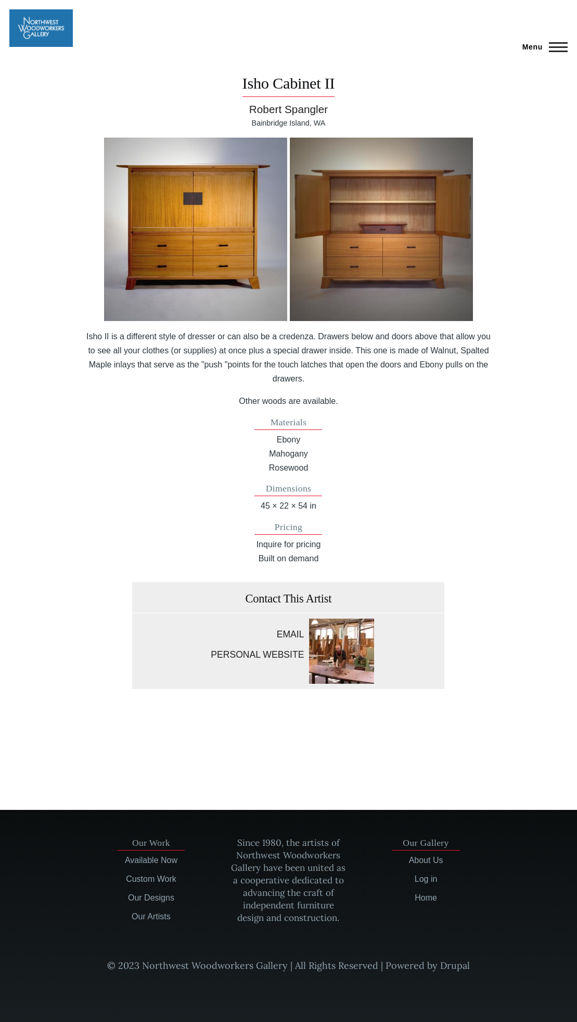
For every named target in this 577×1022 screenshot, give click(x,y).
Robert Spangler (288, 109)
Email (290, 634)
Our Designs (151, 897)
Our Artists (151, 916)
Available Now (151, 860)
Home (426, 897)
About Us (426, 860)
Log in (426, 879)
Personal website (257, 654)
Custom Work (151, 879)
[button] (195, 229)
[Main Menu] (542, 47)
